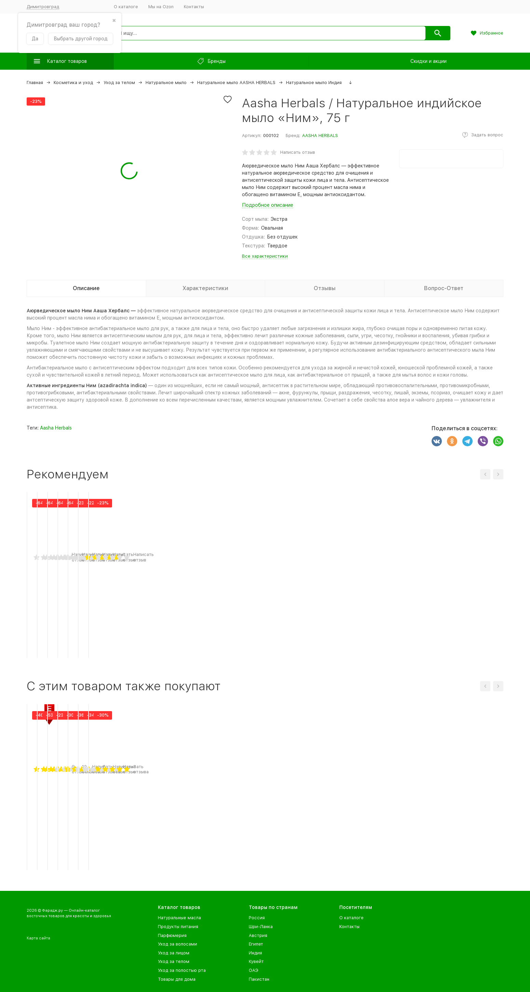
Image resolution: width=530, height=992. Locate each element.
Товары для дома (176, 979)
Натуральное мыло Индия (314, 82)
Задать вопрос (487, 134)
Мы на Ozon (161, 6)
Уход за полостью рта (182, 970)
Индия (255, 952)
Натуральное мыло (166, 82)
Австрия (258, 935)
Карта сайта (38, 938)
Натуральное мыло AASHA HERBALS (236, 82)
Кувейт (256, 961)
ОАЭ (253, 970)
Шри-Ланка (261, 926)
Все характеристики (265, 256)
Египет (256, 944)
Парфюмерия (172, 935)
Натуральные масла (179, 917)
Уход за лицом (173, 952)
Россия (257, 917)
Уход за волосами (177, 944)
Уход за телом (119, 82)
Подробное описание (267, 205)
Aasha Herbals (56, 428)
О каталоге (126, 6)
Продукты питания (178, 926)
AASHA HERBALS (320, 135)
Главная (35, 82)
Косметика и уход (73, 82)
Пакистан (259, 979)
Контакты (194, 6)
